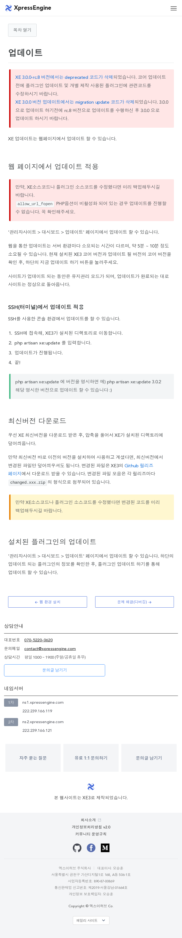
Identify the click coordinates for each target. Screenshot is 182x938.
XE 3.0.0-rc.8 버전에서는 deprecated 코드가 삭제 (64, 77)
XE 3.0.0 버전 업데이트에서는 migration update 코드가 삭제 (74, 102)
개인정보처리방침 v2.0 (91, 827)
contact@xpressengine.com (50, 649)
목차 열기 (22, 30)
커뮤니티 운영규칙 (91, 834)
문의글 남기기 (54, 671)
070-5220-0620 (38, 640)
